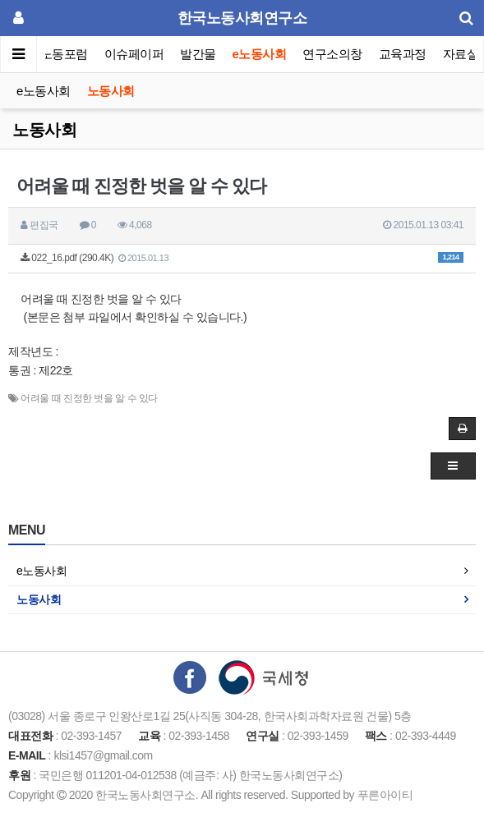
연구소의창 (332, 54)
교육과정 (402, 54)
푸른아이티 (385, 794)
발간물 (198, 54)
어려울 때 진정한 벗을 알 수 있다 (89, 398)
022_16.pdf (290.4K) (242, 258)
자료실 (461, 54)
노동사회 (111, 91)
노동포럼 (64, 54)
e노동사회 (260, 54)
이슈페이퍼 (134, 54)
